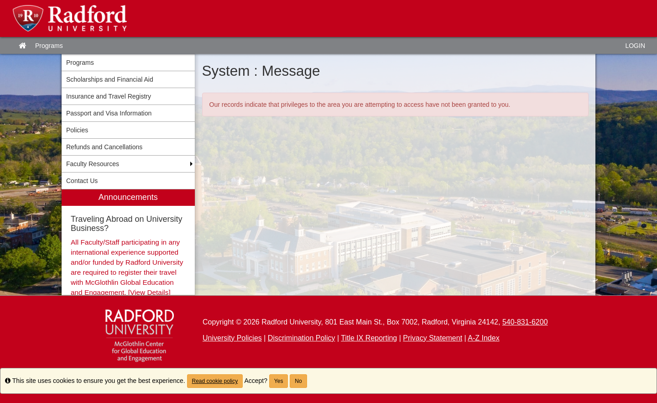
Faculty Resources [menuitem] (92, 163)
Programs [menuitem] (80, 62)
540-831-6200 (525, 322)
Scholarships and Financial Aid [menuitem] (109, 79)
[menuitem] (128, 242)
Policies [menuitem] (77, 130)
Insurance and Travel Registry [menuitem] (108, 96)
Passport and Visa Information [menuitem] (108, 113)
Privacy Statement (432, 338)
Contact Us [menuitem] (82, 180)
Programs (49, 45)
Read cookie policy (215, 381)
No (298, 381)
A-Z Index (483, 338)
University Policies (232, 338)
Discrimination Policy (301, 338)
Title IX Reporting (369, 338)
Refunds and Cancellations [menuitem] (104, 147)
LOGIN (635, 45)
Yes (278, 381)
